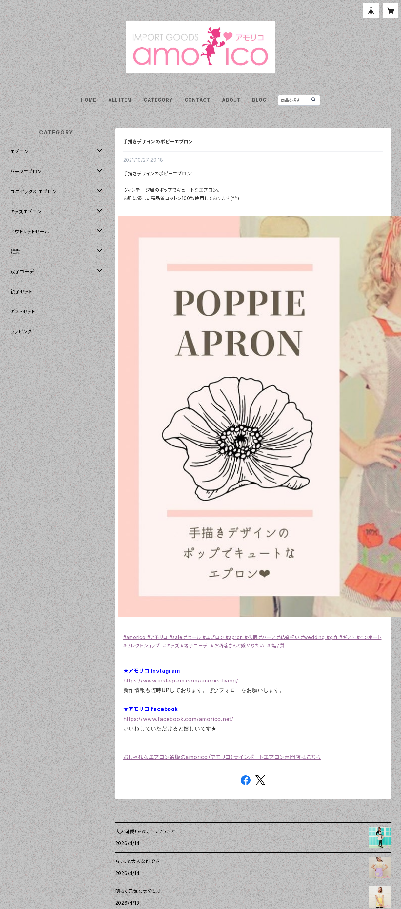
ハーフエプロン (26, 171)
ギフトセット (22, 311)
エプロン (19, 151)
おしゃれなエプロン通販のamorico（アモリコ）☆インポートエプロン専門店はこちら (222, 757)
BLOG (259, 100)
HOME (88, 100)
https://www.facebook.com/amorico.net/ (178, 719)
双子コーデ (22, 271)
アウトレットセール (29, 231)
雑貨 (15, 251)
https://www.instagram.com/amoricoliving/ (180, 680)
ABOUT (231, 100)
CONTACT (198, 100)
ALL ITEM (120, 100)
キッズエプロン (26, 211)
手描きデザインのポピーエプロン (158, 141)
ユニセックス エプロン (33, 191)
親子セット (21, 291)
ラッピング (21, 331)
